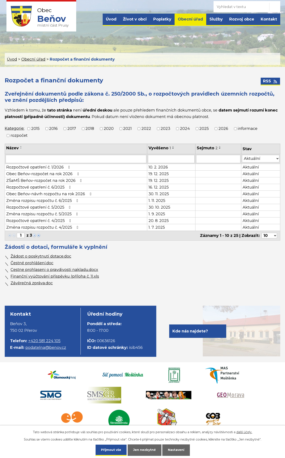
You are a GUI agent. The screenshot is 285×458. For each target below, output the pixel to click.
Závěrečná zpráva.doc (32, 283)
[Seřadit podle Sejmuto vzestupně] (220, 146)
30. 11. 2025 (159, 194)
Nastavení (176, 450)
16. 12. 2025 (159, 187)
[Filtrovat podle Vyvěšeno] (171, 159)
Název (12, 148)
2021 (127, 128)
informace (247, 128)
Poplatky (162, 19)
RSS (270, 81)
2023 (165, 128)
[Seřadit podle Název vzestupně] (21, 146)
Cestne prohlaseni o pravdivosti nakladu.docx (54, 269)
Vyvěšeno (160, 148)
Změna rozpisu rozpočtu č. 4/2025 (43, 227)
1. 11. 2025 (157, 200)
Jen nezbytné (144, 450)
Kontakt (269, 19)
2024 (185, 128)
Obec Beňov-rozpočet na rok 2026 (43, 174)
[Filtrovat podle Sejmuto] (218, 159)
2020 (109, 128)
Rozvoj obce (241, 19)
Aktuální (251, 167)
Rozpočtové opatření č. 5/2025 (39, 207)
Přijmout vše (111, 450)
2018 (89, 128)
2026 (223, 128)
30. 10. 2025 (159, 207)
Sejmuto (207, 148)
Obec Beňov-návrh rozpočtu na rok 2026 (49, 194)
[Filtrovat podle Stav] (260, 158)
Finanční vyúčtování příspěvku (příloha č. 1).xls (55, 276)
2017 (71, 128)
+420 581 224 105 (44, 340)
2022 (146, 128)
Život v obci (135, 19)
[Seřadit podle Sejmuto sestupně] (220, 148)
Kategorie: (14, 128)
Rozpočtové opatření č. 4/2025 (39, 220)
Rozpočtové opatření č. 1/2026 (39, 167)
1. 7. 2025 (157, 227)
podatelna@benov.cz (45, 347)
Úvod (111, 19)
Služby (216, 19)
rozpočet (19, 135)
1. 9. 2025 (157, 214)
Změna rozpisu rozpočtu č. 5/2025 (43, 214)
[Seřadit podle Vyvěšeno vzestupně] (173, 146)
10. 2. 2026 (158, 167)
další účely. (244, 432)
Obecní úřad (190, 19)
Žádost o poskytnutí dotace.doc (41, 256)
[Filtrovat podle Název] (76, 159)
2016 (53, 128)
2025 (204, 128)
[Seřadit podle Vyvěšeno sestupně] (173, 148)
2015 (35, 128)
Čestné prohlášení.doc (32, 263)
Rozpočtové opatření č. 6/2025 (39, 187)
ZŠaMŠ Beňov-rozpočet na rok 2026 (45, 180)
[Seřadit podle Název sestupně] (21, 148)
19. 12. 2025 (159, 174)
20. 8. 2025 (159, 220)
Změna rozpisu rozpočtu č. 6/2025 (43, 200)
